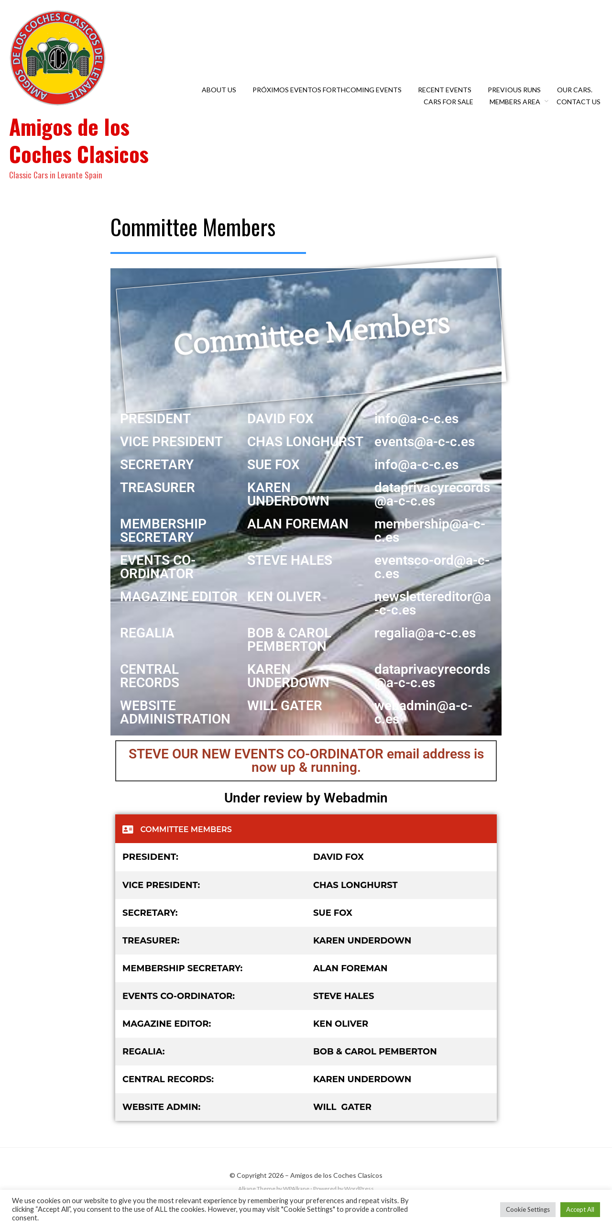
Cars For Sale (451, 108)
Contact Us (581, 108)
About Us (221, 96)
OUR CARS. (577, 96)
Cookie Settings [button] (528, 1209)
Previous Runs (516, 96)
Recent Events (447, 96)
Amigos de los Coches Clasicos (85, 146)
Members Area (517, 108)
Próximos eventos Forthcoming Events (329, 96)
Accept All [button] (580, 1209)
